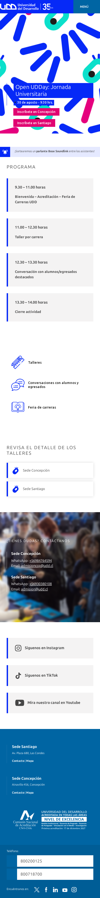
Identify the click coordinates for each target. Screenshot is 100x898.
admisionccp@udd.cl (37, 566)
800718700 (31, 874)
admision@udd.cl (34, 589)
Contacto (18, 761)
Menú (84, 6)
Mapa (30, 761)
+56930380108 (40, 584)
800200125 (31, 861)
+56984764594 (40, 561)
